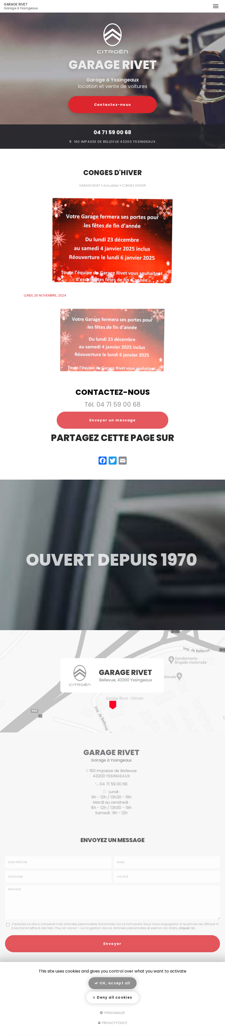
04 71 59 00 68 (112, 132)
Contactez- (112, 104)
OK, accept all (112, 983)
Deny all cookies (112, 997)
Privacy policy (112, 1022)
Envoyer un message (112, 420)
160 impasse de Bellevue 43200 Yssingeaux (115, 141)
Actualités (111, 185)
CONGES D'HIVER (134, 185)
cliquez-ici (187, 942)
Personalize (112, 1012)
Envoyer (112, 957)
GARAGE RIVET (32, 6)
